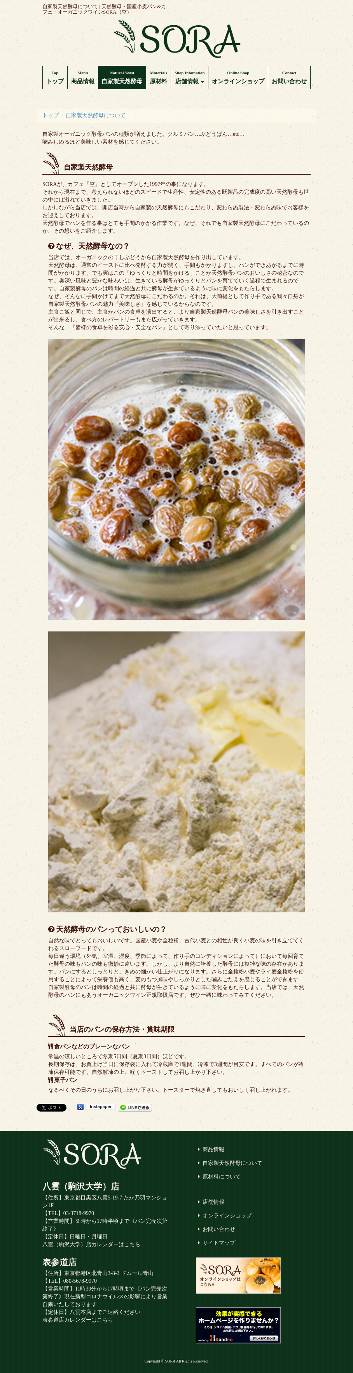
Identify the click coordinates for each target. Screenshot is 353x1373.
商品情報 (82, 77)
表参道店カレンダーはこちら (77, 1320)
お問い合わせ (289, 77)
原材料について (222, 1177)
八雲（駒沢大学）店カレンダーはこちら (91, 1244)
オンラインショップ (238, 77)
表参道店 (59, 1262)
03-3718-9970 (78, 1213)
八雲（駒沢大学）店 (80, 1186)
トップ (55, 77)
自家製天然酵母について (232, 1163)
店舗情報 (189, 77)
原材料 (158, 77)
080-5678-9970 (80, 1281)
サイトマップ (219, 1243)
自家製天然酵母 (121, 77)
